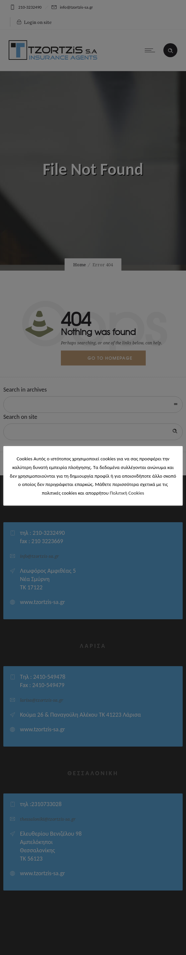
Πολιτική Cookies (127, 493)
